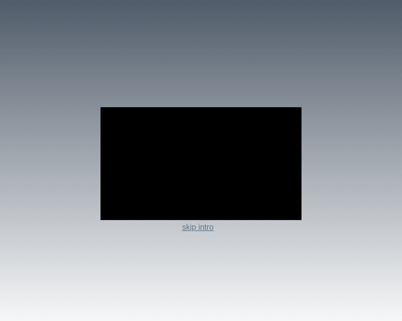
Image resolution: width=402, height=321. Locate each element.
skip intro (198, 227)
